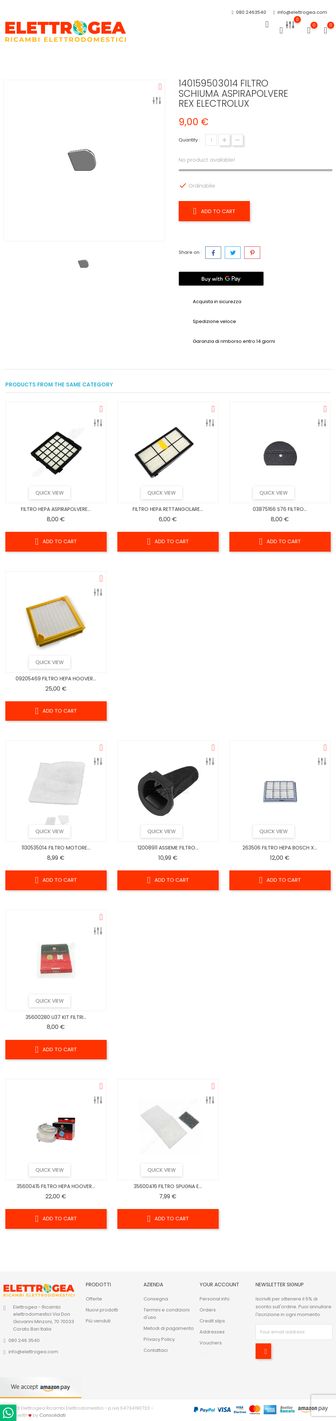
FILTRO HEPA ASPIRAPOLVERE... (56, 509)
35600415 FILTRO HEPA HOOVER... (56, 1186)
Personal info (215, 1298)
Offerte (94, 1298)
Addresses (212, 1331)
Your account (219, 1284)
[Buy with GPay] (221, 279)
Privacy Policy (159, 1339)
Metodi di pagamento (169, 1328)
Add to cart (216, 211)
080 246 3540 (24, 1340)
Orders (208, 1309)
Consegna (156, 1298)
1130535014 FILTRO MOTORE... (56, 847)
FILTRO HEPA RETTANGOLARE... (168, 509)
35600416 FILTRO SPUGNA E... (168, 1186)
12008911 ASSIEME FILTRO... (168, 847)
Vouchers (211, 1342)
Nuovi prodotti (102, 1309)
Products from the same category (59, 384)
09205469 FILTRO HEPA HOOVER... (56, 678)
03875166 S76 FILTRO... (280, 509)
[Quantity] (211, 140)
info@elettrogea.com (300, 12)
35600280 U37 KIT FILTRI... (56, 1017)
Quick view (61, 492)
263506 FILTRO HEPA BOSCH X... (279, 847)
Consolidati (52, 1415)
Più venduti (98, 1320)
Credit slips (212, 1320)
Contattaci (156, 1350)
